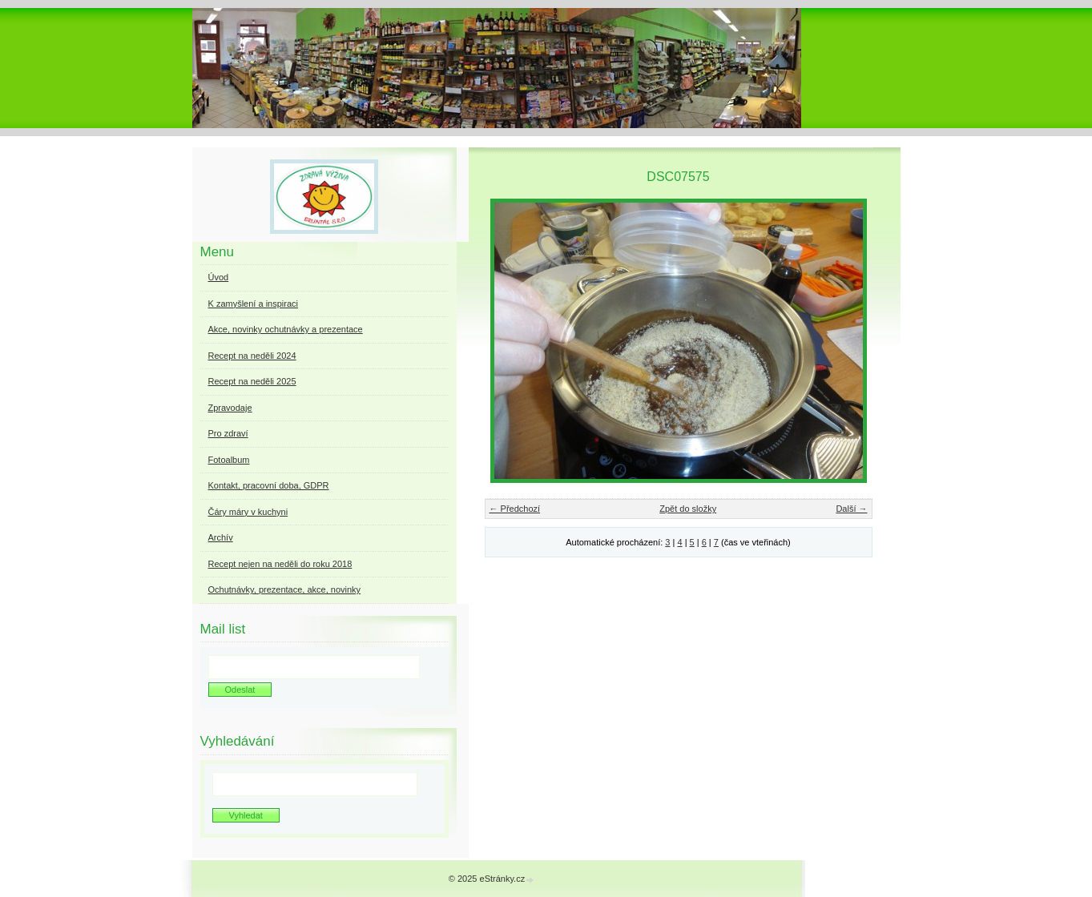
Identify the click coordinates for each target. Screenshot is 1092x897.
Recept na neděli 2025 (252, 381)
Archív (220, 537)
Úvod (218, 277)
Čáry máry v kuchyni (248, 512)
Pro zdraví (228, 433)
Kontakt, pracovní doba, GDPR (268, 485)
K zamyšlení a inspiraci (253, 303)
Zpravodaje (230, 407)
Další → (851, 508)
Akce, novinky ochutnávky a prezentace (285, 329)
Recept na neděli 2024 (252, 355)
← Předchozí (515, 508)
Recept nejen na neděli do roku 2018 (280, 564)
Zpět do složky (687, 508)
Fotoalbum (229, 460)
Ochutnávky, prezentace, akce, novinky (284, 589)
